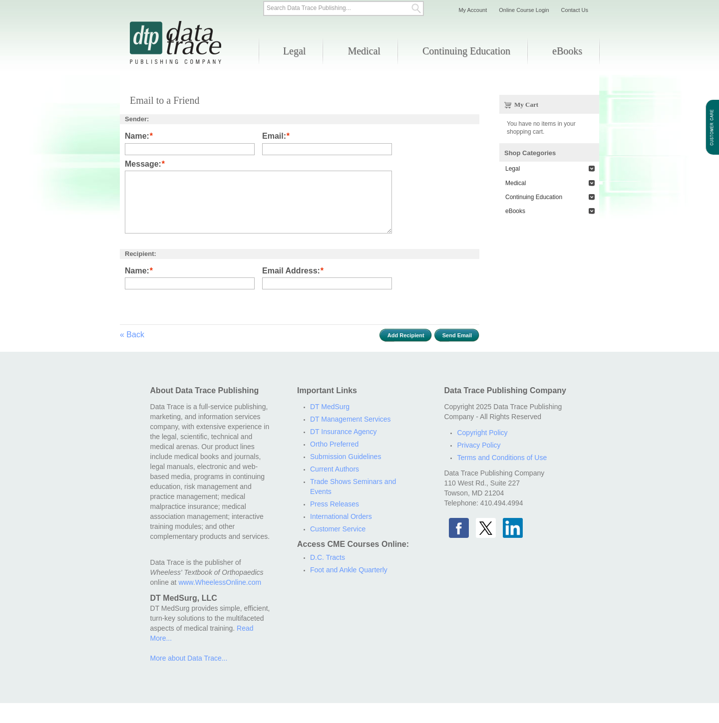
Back (132, 334)
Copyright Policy (482, 433)
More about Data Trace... (189, 658)
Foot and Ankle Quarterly (348, 570)
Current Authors (334, 469)
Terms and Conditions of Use (502, 458)
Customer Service (337, 529)
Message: (143, 164)
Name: (137, 136)
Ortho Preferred (334, 444)
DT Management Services (350, 419)
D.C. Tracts (327, 557)
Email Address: (291, 271)
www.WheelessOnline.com (219, 582)
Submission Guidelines (345, 457)
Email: (274, 136)
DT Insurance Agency (343, 432)
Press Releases (334, 504)
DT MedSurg (330, 407)
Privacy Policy (478, 445)
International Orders (341, 516)
